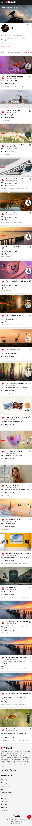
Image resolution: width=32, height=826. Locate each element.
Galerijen (10, 52)
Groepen (17, 52)
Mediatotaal (4, 798)
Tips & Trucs (4, 795)
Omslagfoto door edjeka (9, 7)
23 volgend (19, 35)
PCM (2, 789)
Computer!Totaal (6, 792)
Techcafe (4, 801)
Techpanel (4, 810)
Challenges (25, 52)
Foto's (3, 52)
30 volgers (12, 35)
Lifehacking (4, 807)
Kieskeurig (4, 783)
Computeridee (5, 786)
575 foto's (4, 35)
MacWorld (4, 804)
